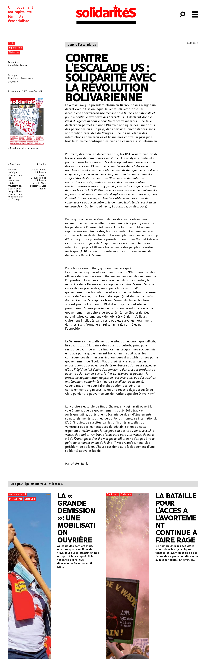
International (15, 499)
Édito (11, 43)
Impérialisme (15, 48)
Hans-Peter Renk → (17, 65)
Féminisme (112, 494)
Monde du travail (17, 494)
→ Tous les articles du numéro (23, 148)
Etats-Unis (14, 52)
